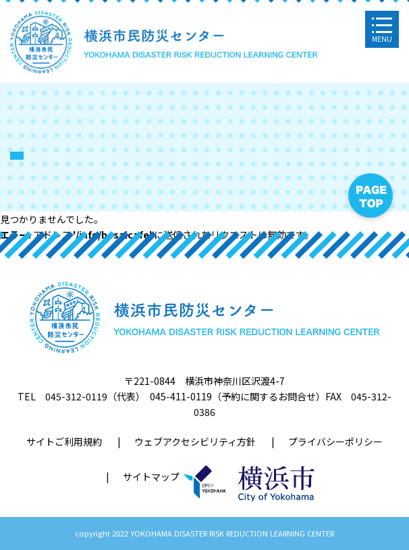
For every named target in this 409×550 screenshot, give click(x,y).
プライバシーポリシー (335, 441)
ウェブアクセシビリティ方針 (195, 441)
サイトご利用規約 (64, 441)
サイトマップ (151, 476)
